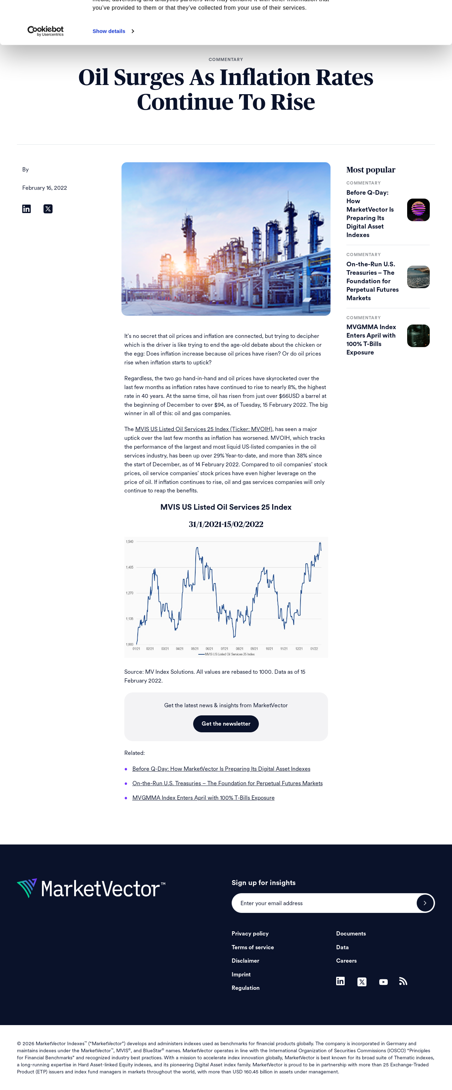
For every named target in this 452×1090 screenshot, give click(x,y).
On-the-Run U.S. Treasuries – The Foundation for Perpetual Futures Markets (372, 281)
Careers (346, 961)
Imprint (241, 974)
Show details (109, 74)
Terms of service (253, 947)
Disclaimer (245, 961)
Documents (351, 934)
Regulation (246, 988)
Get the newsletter (226, 724)
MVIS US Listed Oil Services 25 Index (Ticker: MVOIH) (203, 429)
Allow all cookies (393, 17)
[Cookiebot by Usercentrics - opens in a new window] (46, 74)
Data (342, 947)
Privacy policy (250, 934)
